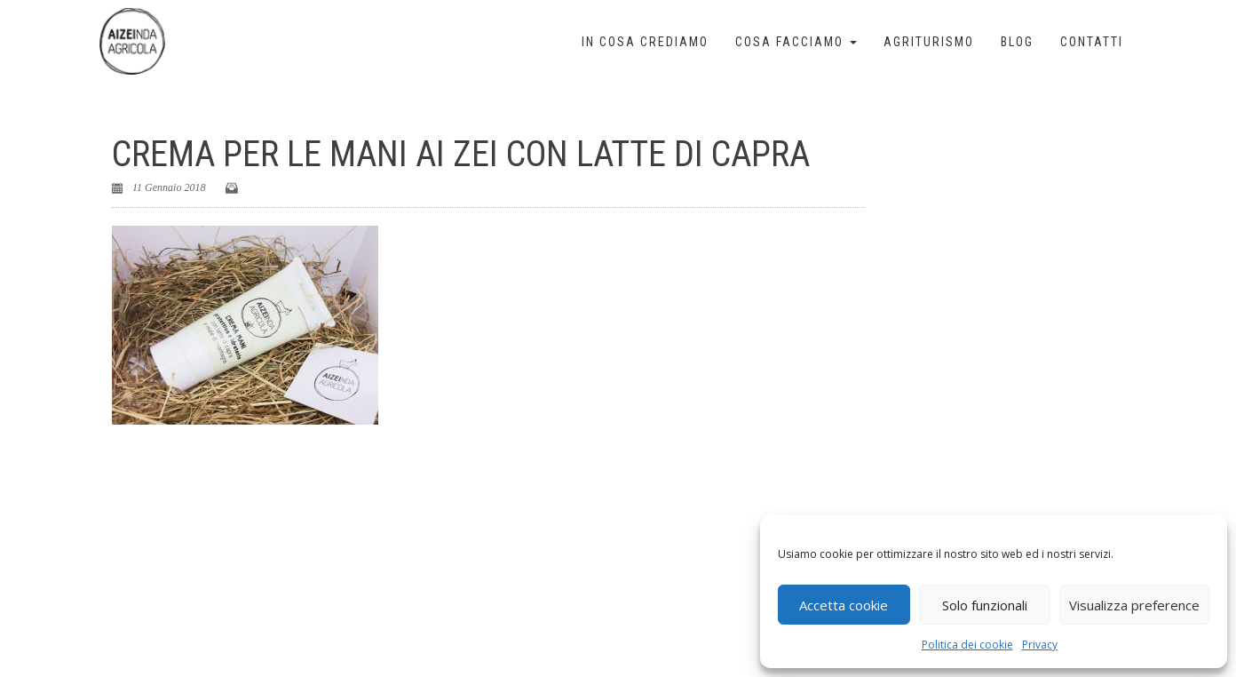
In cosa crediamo (645, 42)
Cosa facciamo (796, 42)
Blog (1017, 42)
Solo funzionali (984, 605)
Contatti (1091, 42)
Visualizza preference (1134, 605)
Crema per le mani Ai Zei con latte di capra (461, 154)
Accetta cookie (843, 605)
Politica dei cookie (967, 644)
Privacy (1040, 644)
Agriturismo (928, 42)
